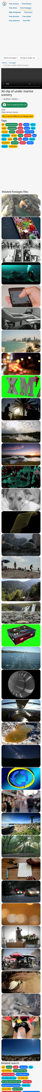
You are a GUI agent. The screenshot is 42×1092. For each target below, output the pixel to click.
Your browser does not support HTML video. (21, 78)
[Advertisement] (20, 39)
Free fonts (13, 8)
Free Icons (28, 12)
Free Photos (26, 4)
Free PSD (26, 20)
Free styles (27, 16)
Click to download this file (14, 105)
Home (4, 63)
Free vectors (14, 4)
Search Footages (10, 58)
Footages (12, 63)
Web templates (15, 12)
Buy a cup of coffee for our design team (18, 116)
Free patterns (14, 20)
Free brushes (14, 16)
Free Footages (26, 8)
